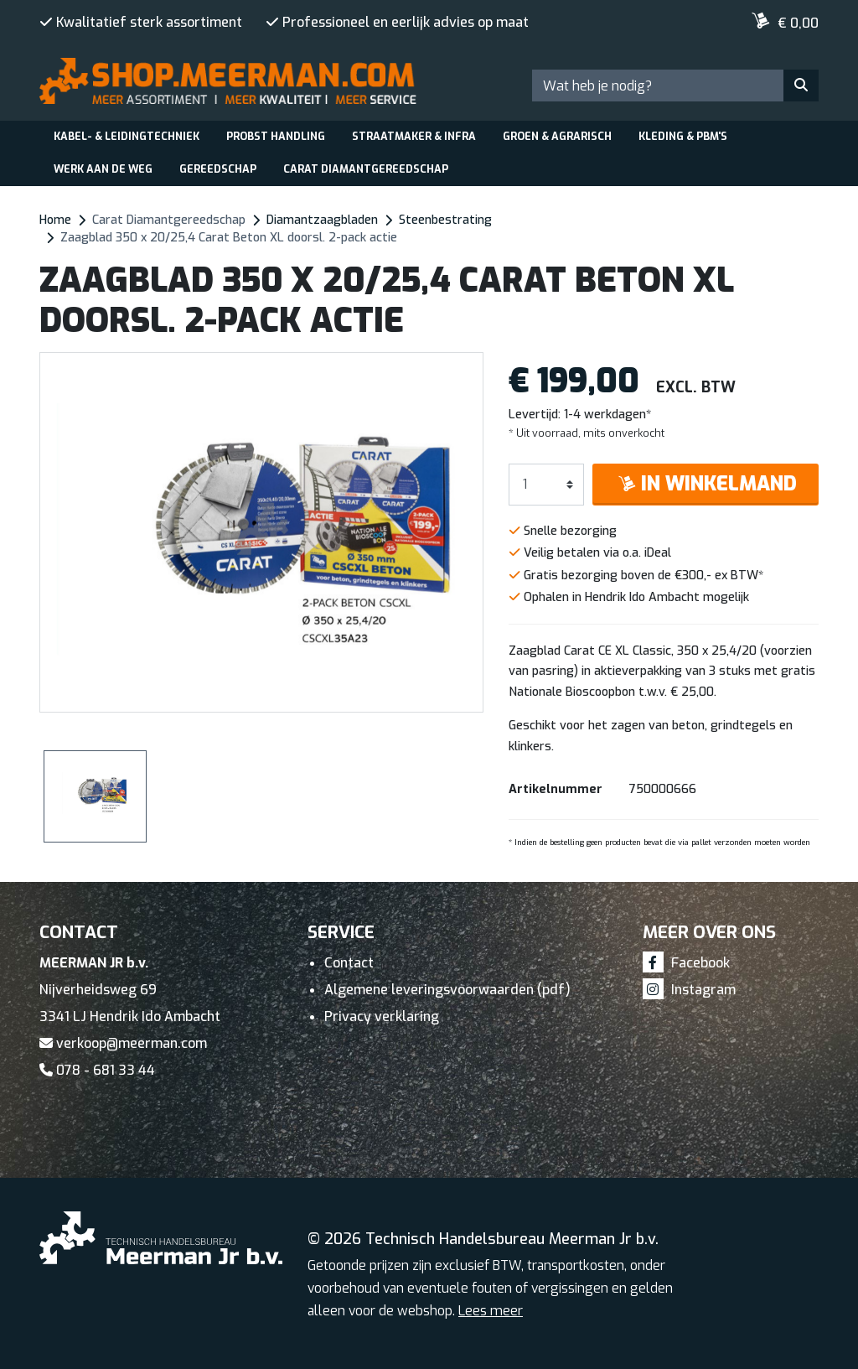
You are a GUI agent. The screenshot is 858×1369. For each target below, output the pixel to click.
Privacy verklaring (381, 1016)
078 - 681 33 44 (97, 1070)
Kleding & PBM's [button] (682, 136)
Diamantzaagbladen (322, 220)
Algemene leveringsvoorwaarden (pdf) (447, 989)
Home (55, 220)
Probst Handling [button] (275, 136)
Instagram (689, 989)
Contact (349, 963)
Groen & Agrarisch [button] (557, 136)
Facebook (686, 963)
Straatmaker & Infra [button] (414, 136)
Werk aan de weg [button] (103, 169)
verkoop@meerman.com (123, 1043)
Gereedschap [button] (217, 169)
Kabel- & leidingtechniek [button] (126, 136)
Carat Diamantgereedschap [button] (365, 169)
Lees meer (490, 1311)
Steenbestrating (445, 220)
